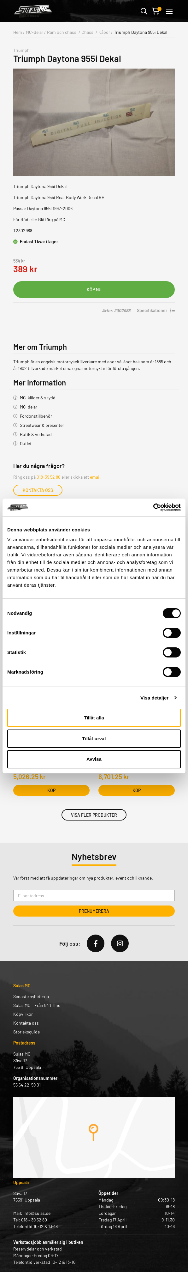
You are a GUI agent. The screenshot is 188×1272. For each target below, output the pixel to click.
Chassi (88, 32)
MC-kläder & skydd (38, 397)
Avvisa (94, 759)
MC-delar (34, 32)
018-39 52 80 (49, 477)
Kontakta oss (38, 490)
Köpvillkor (23, 1014)
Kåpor (104, 32)
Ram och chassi (62, 32)
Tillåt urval (94, 738)
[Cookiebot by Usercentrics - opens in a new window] (153, 507)
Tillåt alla (94, 717)
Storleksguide (26, 1031)
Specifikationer (156, 310)
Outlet (26, 443)
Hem (17, 32)
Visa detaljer (154, 697)
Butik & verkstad (36, 434)
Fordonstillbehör (36, 416)
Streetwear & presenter (42, 425)
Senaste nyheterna (31, 996)
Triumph (21, 50)
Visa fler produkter (94, 815)
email (95, 477)
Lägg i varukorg (94, 289)
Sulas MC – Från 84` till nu (37, 1005)
